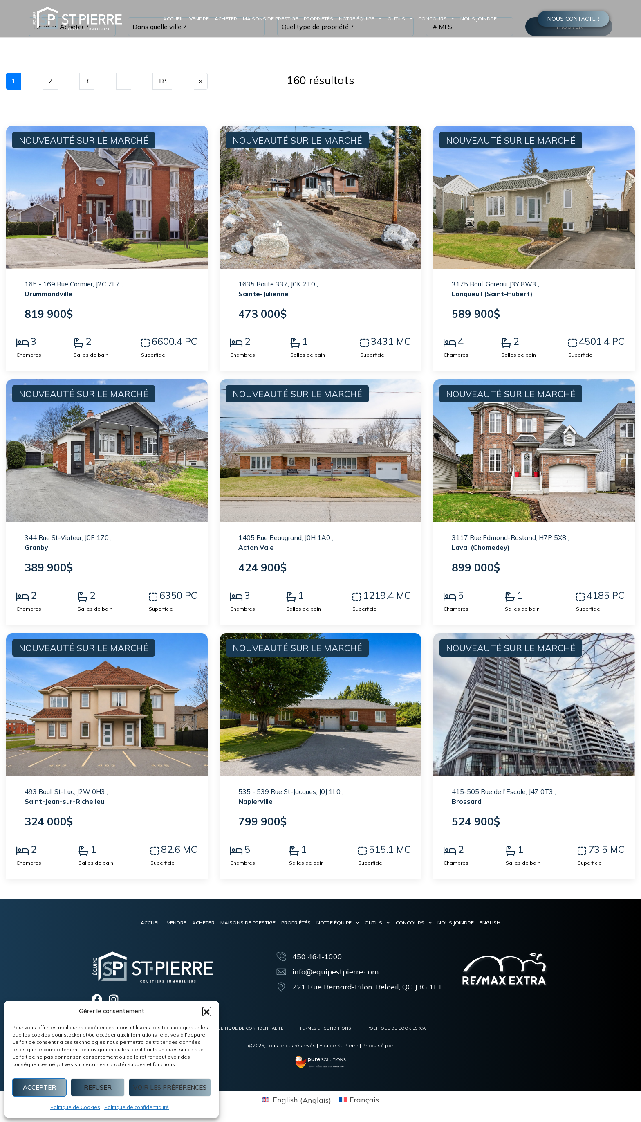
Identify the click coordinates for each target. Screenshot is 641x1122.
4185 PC (606, 595)
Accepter (39, 1087)
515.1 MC (390, 849)
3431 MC (391, 341)
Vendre (199, 19)
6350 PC (178, 595)
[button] (207, 1011)
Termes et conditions (325, 1028)
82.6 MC (179, 849)
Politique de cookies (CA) (397, 1028)
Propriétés (318, 19)
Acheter (226, 19)
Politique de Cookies (75, 1107)
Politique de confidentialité (136, 1107)
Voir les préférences (169, 1087)
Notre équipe (360, 18)
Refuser (98, 1087)
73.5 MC (606, 849)
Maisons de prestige (270, 19)
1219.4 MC (387, 595)
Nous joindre (478, 19)
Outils (400, 18)
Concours (436, 18)
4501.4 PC (602, 341)
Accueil (173, 19)
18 (162, 80)
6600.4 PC (174, 341)
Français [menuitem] (364, 1100)
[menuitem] (490, 922)
